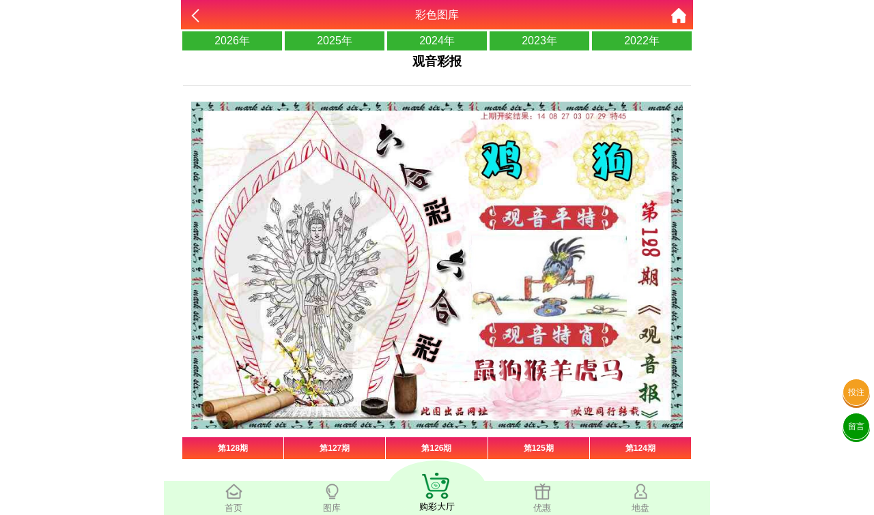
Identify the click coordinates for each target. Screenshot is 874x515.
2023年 (539, 40)
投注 (856, 392)
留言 (856, 426)
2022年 (642, 40)
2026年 (232, 40)
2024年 (437, 40)
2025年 (334, 40)
